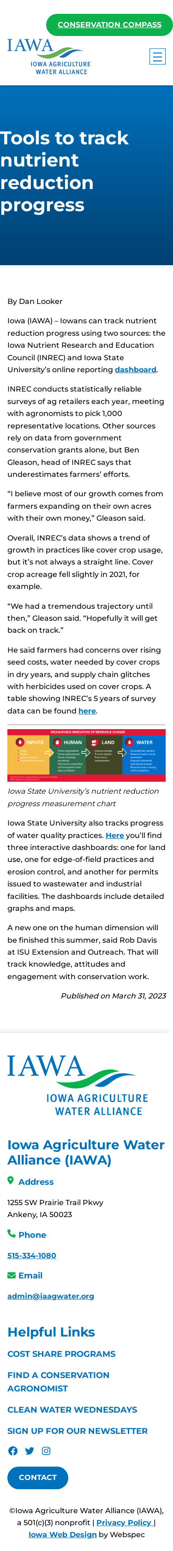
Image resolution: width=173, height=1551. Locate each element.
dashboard (135, 370)
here (87, 711)
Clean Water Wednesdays (72, 1410)
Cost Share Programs (61, 1354)
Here (115, 836)
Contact (38, 1478)
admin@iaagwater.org (50, 1296)
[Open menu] (157, 56)
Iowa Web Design (63, 1535)
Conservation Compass (109, 24)
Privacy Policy (125, 1523)
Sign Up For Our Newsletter (77, 1431)
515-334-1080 (31, 1256)
